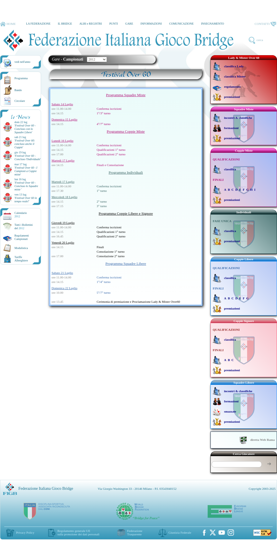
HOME (8, 24)
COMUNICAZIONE (181, 23)
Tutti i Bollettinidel (23, 226)
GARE (129, 23)
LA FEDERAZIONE (38, 23)
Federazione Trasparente (134, 532)
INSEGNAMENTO (212, 23)
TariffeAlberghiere (21, 259)
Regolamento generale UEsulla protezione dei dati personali (78, 532)
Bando (18, 90)
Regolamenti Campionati (21, 237)
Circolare (19, 100)
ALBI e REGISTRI (90, 23)
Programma (21, 78)
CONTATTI (265, 24)
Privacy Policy (25, 532)
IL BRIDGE (65, 23)
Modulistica (21, 248)
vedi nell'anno (22, 61)
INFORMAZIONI (151, 23)
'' (25, 129)
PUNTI (113, 23)
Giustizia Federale (180, 532)
